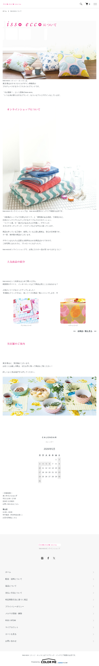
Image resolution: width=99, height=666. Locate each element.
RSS (7, 620)
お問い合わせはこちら (11, 504)
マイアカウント (11, 627)
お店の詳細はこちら (10, 518)
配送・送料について (13, 579)
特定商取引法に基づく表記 (16, 600)
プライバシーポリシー (14, 606)
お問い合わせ (10, 641)
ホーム (5, 11)
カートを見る (10, 634)
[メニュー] (95, 4)
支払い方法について (13, 593)
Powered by (49, 661)
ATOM (13, 620)
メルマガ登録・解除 (13, 613)
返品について (10, 586)
